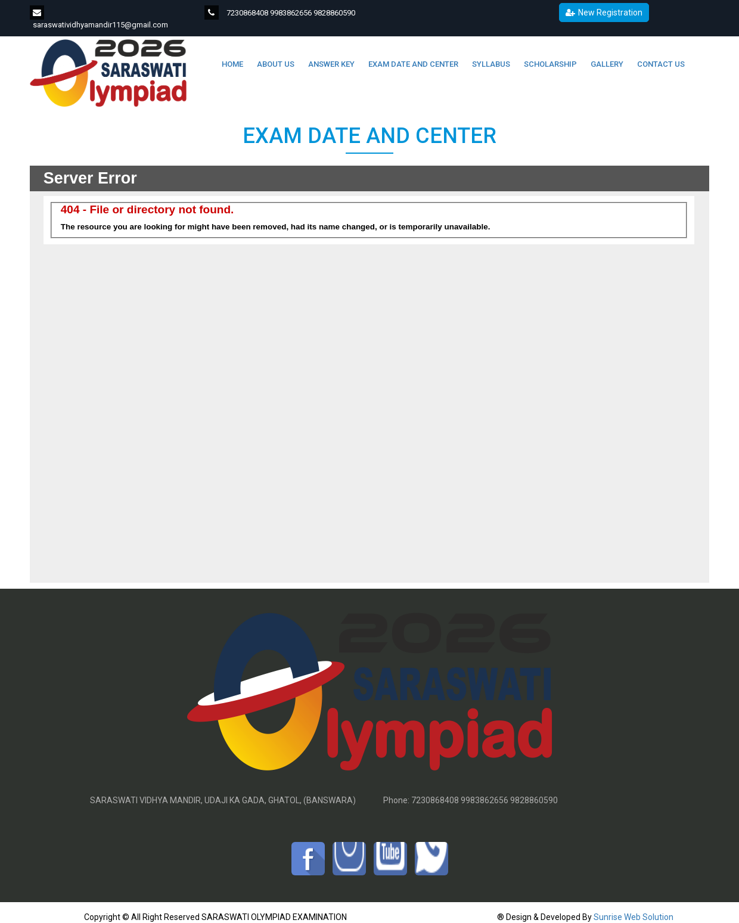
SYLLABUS (490, 64)
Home (231, 64)
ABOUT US (274, 64)
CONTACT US (660, 64)
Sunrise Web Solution (633, 917)
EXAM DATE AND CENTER (412, 64)
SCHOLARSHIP (549, 64)
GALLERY (606, 64)
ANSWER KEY (330, 64)
